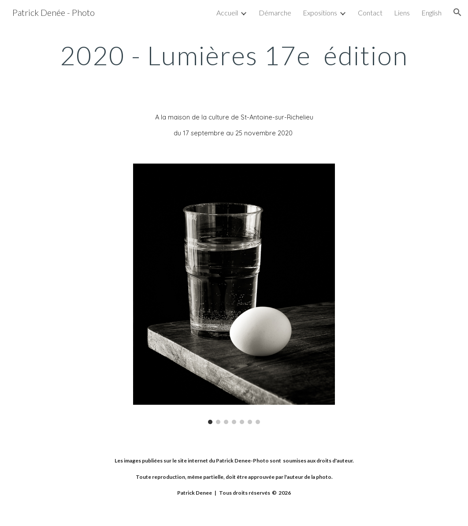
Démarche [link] (275, 12)
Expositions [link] (320, 12)
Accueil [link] (227, 12)
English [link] (431, 12)
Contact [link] (370, 12)
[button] (457, 12)
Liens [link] (402, 12)
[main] (234, 55)
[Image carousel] (234, 294)
